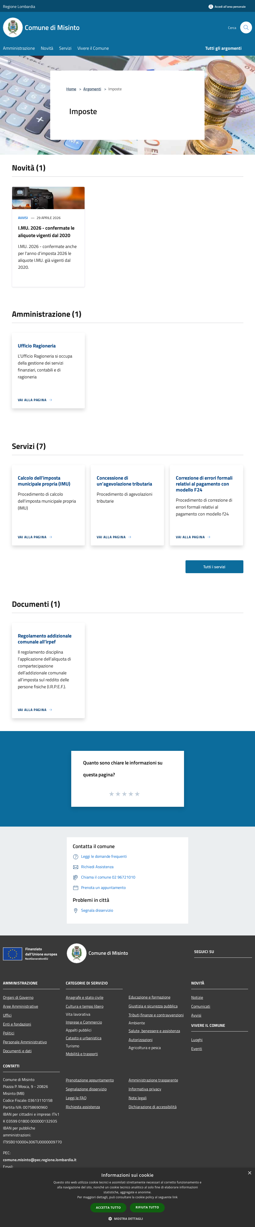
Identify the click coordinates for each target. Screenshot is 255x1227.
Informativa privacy (145, 1089)
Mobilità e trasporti (82, 1054)
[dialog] (127, 1197)
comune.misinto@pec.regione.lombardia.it (39, 1160)
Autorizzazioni (141, 1040)
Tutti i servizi (214, 567)
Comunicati (200, 1006)
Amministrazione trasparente (153, 1080)
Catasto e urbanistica (83, 1038)
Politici (8, 1033)
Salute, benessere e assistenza (154, 1031)
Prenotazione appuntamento (90, 1080)
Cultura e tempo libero (84, 1006)
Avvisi (23, 217)
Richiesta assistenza (83, 1107)
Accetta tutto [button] (108, 1207)
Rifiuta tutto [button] (147, 1207)
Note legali (138, 1098)
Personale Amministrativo (25, 1042)
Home (71, 89)
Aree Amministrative (20, 1006)
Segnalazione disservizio (86, 1089)
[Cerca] (246, 27)
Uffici (7, 1015)
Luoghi (197, 1040)
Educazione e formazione (149, 997)
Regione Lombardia (19, 6)
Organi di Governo (18, 997)
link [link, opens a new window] (175, 1197)
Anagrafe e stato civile (84, 997)
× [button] (249, 1173)
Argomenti (92, 89)
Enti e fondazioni (17, 1024)
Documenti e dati (17, 1051)
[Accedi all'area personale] (227, 6)
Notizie (197, 997)
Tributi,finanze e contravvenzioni (156, 1015)
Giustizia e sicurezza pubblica (153, 1006)
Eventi (196, 1049)
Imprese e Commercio (84, 1022)
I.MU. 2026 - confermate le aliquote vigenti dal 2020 (46, 231)
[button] (127, 1218)
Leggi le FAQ (76, 1098)
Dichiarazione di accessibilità (153, 1107)
